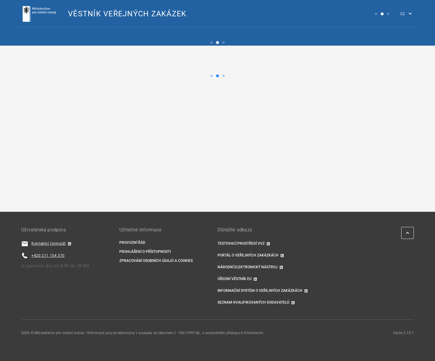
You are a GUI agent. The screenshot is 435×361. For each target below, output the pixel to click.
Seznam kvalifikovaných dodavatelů (253, 302)
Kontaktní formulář (48, 243)
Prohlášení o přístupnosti (145, 252)
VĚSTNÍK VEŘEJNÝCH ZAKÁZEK (127, 13)
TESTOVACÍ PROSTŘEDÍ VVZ (241, 243)
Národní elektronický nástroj (248, 267)
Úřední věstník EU (235, 279)
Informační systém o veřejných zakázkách (260, 290)
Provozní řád (132, 242)
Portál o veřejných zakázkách (248, 255)
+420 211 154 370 (48, 255)
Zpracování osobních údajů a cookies (156, 261)
